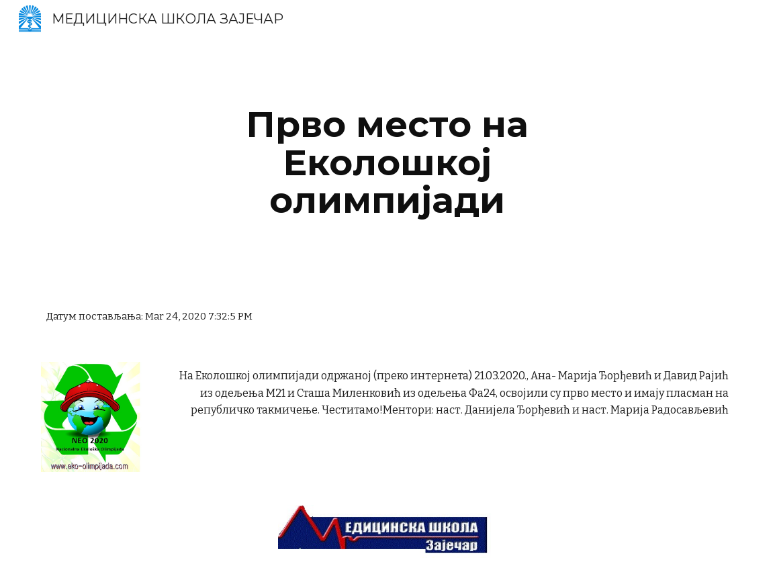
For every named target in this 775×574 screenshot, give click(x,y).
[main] (388, 162)
